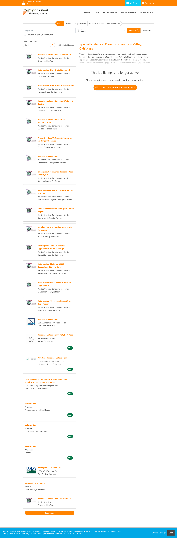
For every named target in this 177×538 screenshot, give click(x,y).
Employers (148, 3)
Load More (49, 513)
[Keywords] (49, 30)
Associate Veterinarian (48, 156)
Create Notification (66, 45)
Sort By (27, 45)
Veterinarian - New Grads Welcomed (54, 70)
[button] (147, 30)
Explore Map (80, 23)
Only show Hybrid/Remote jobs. (40, 34)
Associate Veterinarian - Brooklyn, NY (54, 54)
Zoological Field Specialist (49, 467)
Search (60, 23)
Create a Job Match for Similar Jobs (115, 87)
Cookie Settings (159, 533)
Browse (69, 23)
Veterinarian (30, 403)
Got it (171, 533)
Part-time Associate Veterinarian (52, 358)
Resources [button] (146, 12)
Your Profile (129, 12)
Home (87, 12)
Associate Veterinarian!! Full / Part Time (55, 335)
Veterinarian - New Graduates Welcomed (56, 85)
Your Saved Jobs (113, 23)
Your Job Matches (96, 23)
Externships (110, 12)
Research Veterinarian (35, 483)
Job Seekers (132, 3)
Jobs (96, 12)
